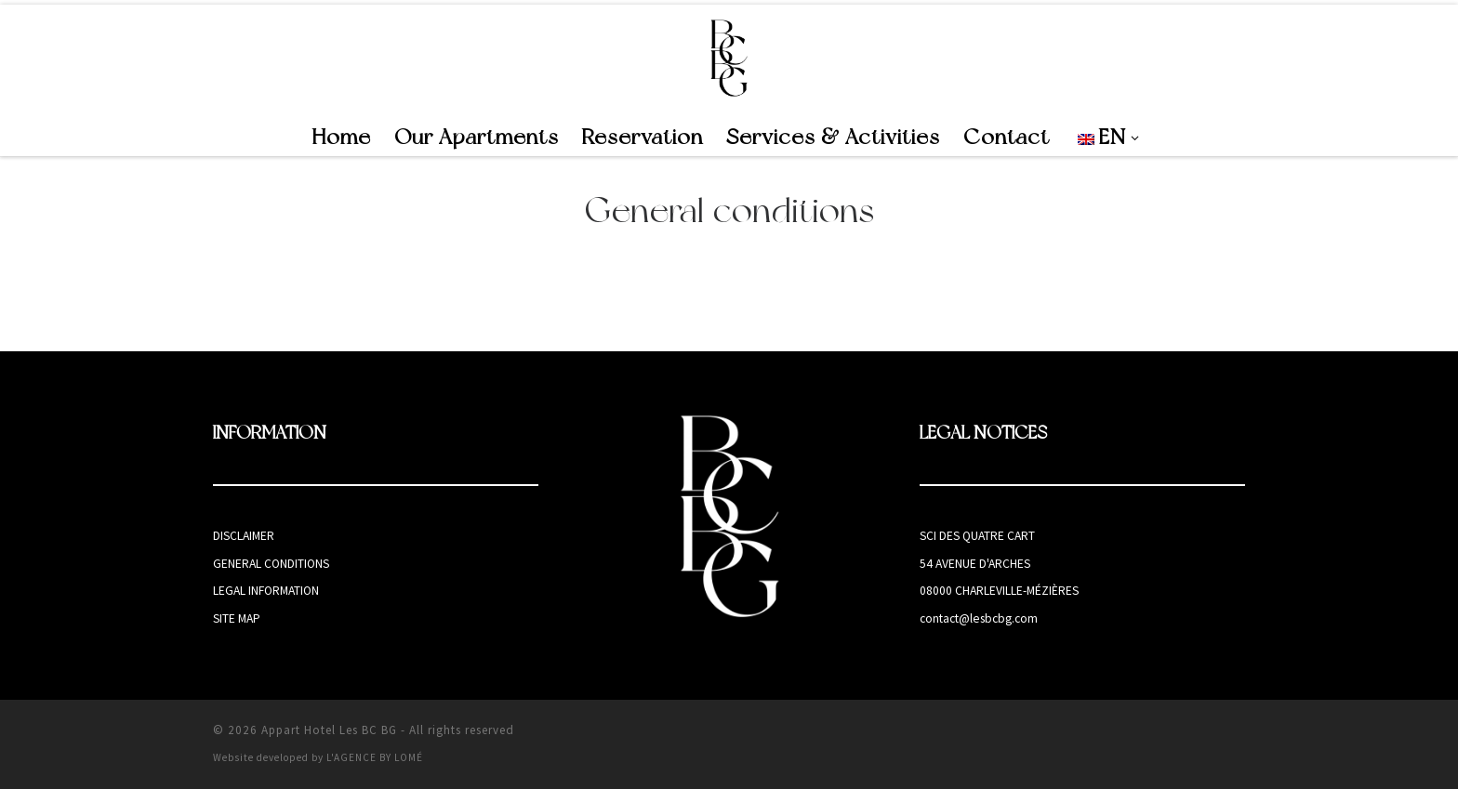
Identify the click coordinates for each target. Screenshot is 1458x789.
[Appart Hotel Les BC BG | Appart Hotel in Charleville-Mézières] (729, 57)
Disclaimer (243, 536)
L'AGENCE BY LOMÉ (374, 757)
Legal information (266, 590)
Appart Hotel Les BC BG (329, 730)
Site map (236, 618)
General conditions (271, 564)
